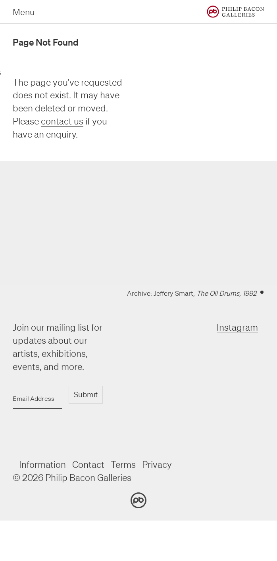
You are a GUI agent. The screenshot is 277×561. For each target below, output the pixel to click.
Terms (123, 464)
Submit (86, 394)
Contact (88, 464)
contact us (62, 121)
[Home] (235, 11)
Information (42, 464)
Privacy (157, 464)
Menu (24, 11)
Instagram (237, 327)
